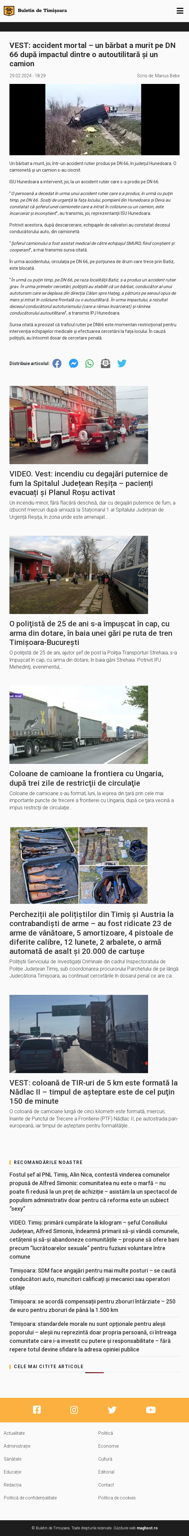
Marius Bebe (167, 75)
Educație (12, 1471)
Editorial (106, 1471)
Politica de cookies (117, 1497)
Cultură (105, 1459)
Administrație (17, 1446)
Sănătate (12, 1459)
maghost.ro (147, 1528)
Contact (106, 1484)
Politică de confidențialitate (30, 1497)
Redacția (12, 1484)
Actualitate (14, 1433)
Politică (105, 1433)
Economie (108, 1446)
